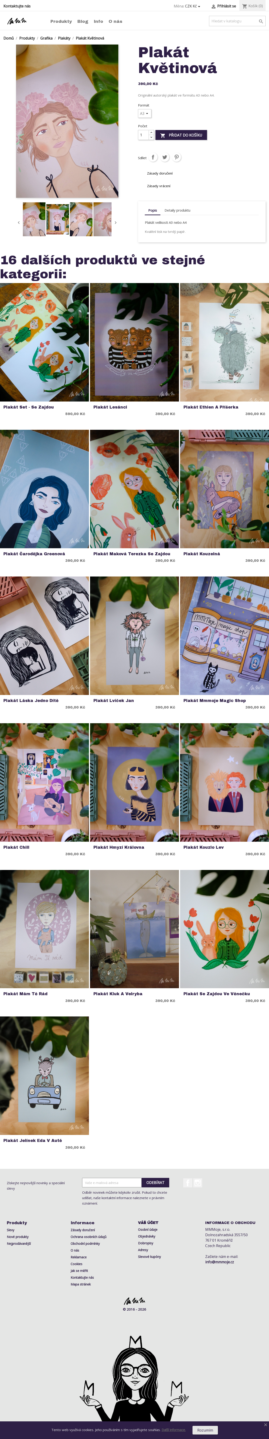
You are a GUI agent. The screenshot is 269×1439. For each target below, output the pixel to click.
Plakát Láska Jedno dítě (31, 701)
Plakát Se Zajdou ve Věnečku (216, 994)
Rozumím (205, 1430)
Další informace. (174, 1429)
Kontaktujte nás (17, 6)
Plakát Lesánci (110, 407)
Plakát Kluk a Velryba (118, 994)
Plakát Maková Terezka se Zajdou (131, 554)
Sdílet (152, 157)
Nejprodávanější (19, 1243)
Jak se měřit (79, 1271)
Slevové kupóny (149, 1257)
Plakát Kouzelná (201, 554)
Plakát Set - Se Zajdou (28, 407)
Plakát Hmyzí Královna (118, 847)
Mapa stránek (81, 1284)
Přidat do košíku (181, 135)
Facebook (187, 1182)
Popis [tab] (152, 210)
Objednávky (146, 1236)
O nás (115, 21)
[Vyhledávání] (237, 21)
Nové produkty (18, 1237)
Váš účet (148, 1223)
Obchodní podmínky (85, 1243)
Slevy (10, 1230)
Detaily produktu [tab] (177, 210)
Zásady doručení (83, 1230)
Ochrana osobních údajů (89, 1237)
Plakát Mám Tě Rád (25, 994)
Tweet (164, 157)
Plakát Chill (16, 847)
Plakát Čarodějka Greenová (34, 554)
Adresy (143, 1250)
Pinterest (176, 157)
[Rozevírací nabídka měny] (193, 6)
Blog (82, 21)
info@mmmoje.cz (219, 1261)
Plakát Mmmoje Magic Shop (214, 701)
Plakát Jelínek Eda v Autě (32, 1141)
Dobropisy (145, 1243)
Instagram (197, 1182)
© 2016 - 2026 (134, 1309)
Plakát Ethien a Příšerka (210, 407)
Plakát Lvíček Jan (113, 701)
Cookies (76, 1264)
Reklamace (79, 1257)
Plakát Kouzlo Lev (203, 847)
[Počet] (143, 135)
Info (98, 21)
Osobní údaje (147, 1229)
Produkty (61, 21)
